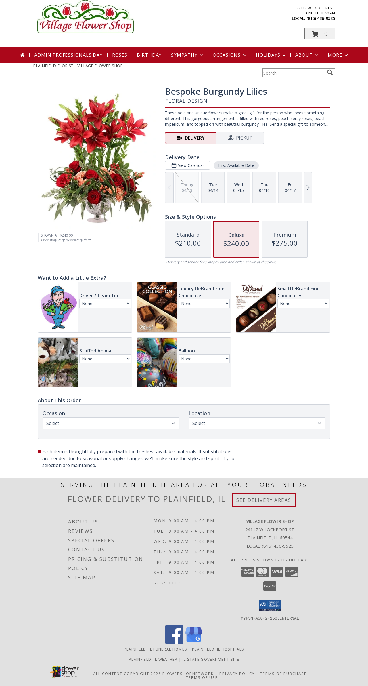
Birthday (149, 55)
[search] (330, 72)
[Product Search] (293, 73)
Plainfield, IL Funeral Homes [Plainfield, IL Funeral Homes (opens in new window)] (155, 648)
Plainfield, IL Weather (153, 659)
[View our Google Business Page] (194, 642)
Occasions (230, 55)
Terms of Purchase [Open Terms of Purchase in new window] (283, 673)
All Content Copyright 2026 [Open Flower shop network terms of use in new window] (127, 673)
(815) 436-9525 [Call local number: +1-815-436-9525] (320, 18)
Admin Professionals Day (68, 55)
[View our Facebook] (174, 642)
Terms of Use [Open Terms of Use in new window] (202, 677)
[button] (319, 33)
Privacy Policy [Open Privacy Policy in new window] (237, 673)
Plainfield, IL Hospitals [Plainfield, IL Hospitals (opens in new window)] (218, 648)
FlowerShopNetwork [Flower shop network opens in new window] (188, 673)
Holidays (271, 55)
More (338, 55)
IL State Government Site (211, 659)
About (307, 55)
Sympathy (187, 55)
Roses (119, 55)
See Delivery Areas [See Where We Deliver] (263, 500)
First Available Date (236, 165)
